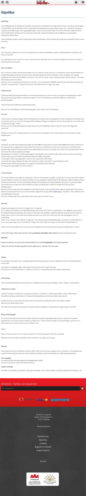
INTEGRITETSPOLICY (27, 363)
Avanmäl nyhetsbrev (43, 426)
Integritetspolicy (43, 450)
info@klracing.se (14, 30)
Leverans (43, 443)
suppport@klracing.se (29, 30)
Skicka (82, 388)
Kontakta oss (43, 436)
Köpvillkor (43, 439)
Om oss (43, 461)
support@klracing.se (29, 210)
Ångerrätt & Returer (43, 446)
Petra (52, 191)
